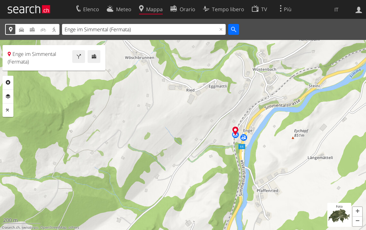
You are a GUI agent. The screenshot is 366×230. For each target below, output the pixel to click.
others (73, 227)
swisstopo (30, 227)
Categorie (8, 82)
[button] (357, 212)
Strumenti (8, 110)
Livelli (8, 96)
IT (336, 9)
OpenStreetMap (53, 227)
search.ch (12, 227)
